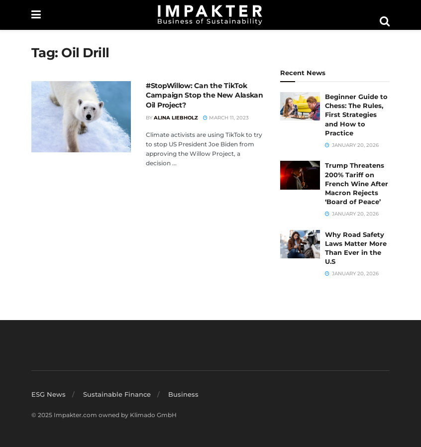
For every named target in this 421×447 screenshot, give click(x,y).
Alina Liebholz (176, 117)
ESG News (48, 394)
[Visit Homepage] (210, 15)
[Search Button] (385, 21)
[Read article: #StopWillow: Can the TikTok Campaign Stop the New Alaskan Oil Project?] (81, 116)
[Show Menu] (36, 15)
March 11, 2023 (226, 117)
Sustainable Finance (117, 394)
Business (183, 394)
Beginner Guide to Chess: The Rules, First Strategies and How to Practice (356, 115)
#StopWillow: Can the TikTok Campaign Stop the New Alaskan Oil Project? (204, 95)
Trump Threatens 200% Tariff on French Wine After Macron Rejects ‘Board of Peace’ (356, 183)
